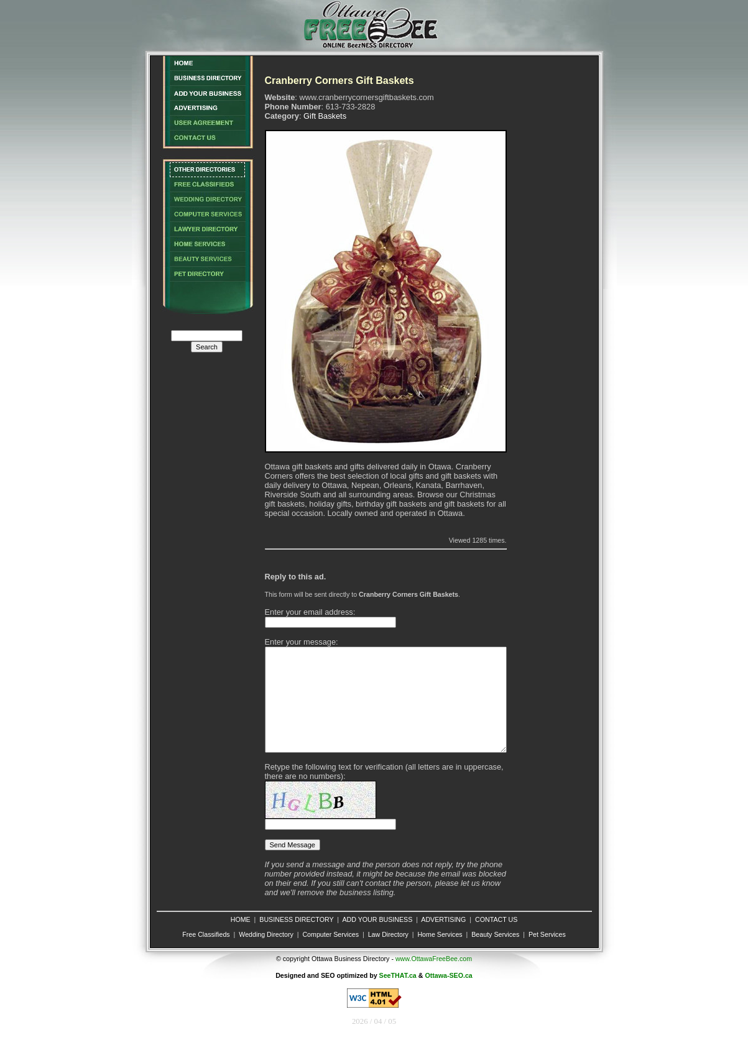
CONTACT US (496, 919)
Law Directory (388, 934)
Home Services (439, 934)
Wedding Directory (266, 934)
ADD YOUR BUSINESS (377, 919)
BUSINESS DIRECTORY (296, 919)
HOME (241, 919)
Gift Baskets (324, 116)
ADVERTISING (443, 919)
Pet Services (547, 934)
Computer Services (330, 934)
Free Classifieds (205, 934)
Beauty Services (495, 934)
